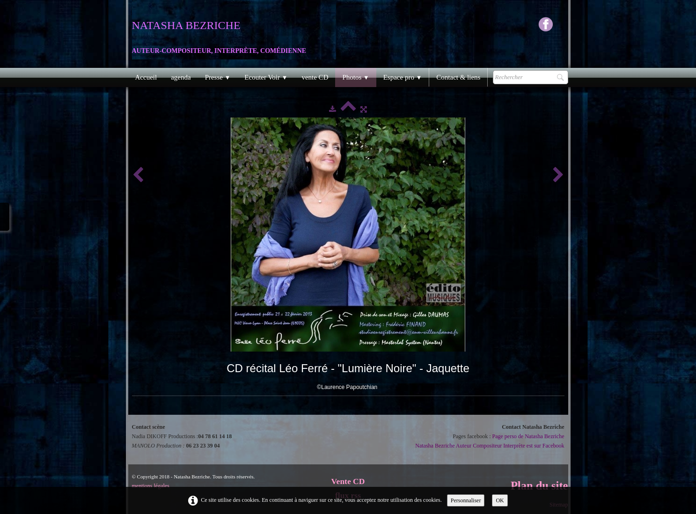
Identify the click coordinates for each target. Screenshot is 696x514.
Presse (218, 77)
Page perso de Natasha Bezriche (528, 436)
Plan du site (539, 485)
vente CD (314, 77)
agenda (180, 77)
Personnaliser (466, 500)
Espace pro (402, 77)
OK (500, 500)
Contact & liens (458, 77)
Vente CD (348, 481)
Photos (355, 77)
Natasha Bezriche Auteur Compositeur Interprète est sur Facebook (489, 445)
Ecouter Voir (265, 77)
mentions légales (150, 486)
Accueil (146, 77)
